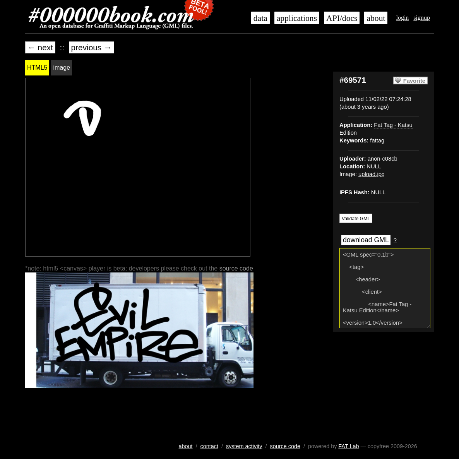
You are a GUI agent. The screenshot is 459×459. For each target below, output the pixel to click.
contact (209, 446)
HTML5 (37, 67)
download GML (366, 240)
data (260, 18)
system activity (244, 446)
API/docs (341, 18)
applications (297, 18)
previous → (91, 47)
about (376, 18)
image (61, 67)
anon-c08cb (382, 159)
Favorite (414, 81)
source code (236, 268)
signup (421, 17)
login (402, 17)
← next (40, 47)
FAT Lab (348, 446)
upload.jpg (371, 174)
